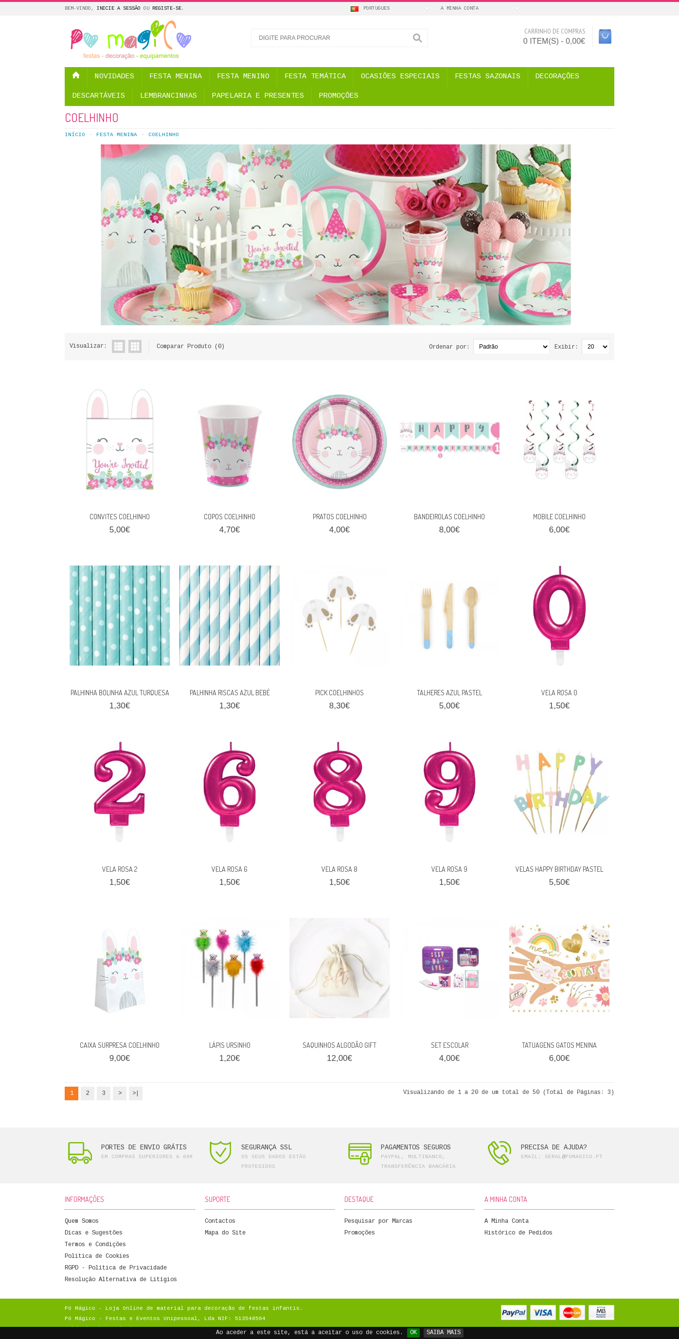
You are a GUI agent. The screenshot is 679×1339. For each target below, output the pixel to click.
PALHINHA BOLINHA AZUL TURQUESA (120, 692)
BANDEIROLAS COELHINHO (449, 516)
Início (75, 135)
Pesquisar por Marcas (378, 1221)
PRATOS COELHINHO (340, 516)
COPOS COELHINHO (229, 516)
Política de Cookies (97, 1256)
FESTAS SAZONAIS (487, 76)
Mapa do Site (225, 1233)
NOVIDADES (114, 76)
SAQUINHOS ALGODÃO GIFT (339, 1045)
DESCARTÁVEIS (98, 96)
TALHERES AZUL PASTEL (449, 692)
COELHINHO (163, 135)
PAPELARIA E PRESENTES (258, 96)
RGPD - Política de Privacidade (116, 1268)
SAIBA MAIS (444, 1332)
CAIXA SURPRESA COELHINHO (120, 1045)
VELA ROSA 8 (339, 869)
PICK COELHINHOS (339, 692)
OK (413, 1332)
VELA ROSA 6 (230, 869)
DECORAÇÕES (557, 76)
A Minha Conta (506, 1221)
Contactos (220, 1221)
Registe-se (166, 8)
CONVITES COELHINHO (119, 516)
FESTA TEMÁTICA (315, 76)
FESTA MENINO (243, 76)
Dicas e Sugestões (94, 1233)
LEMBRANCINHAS (168, 96)
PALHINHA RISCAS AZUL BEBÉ (230, 692)
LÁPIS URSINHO (229, 1045)
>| (135, 1093)
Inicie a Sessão (119, 8)
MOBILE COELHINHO (559, 516)
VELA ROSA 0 (559, 692)
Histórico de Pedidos (518, 1233)
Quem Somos (82, 1221)
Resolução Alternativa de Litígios (121, 1279)
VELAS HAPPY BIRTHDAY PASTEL (559, 869)
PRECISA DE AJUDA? (554, 1147)
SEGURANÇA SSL (266, 1147)
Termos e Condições (95, 1244)
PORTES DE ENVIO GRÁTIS (144, 1147)
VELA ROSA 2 (119, 869)
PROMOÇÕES (338, 96)
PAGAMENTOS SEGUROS (416, 1147)
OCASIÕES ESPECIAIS (400, 76)
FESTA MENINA (175, 76)
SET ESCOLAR (449, 1045)
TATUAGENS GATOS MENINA (559, 1045)
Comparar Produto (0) (191, 346)
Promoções (359, 1233)
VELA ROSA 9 (449, 869)
